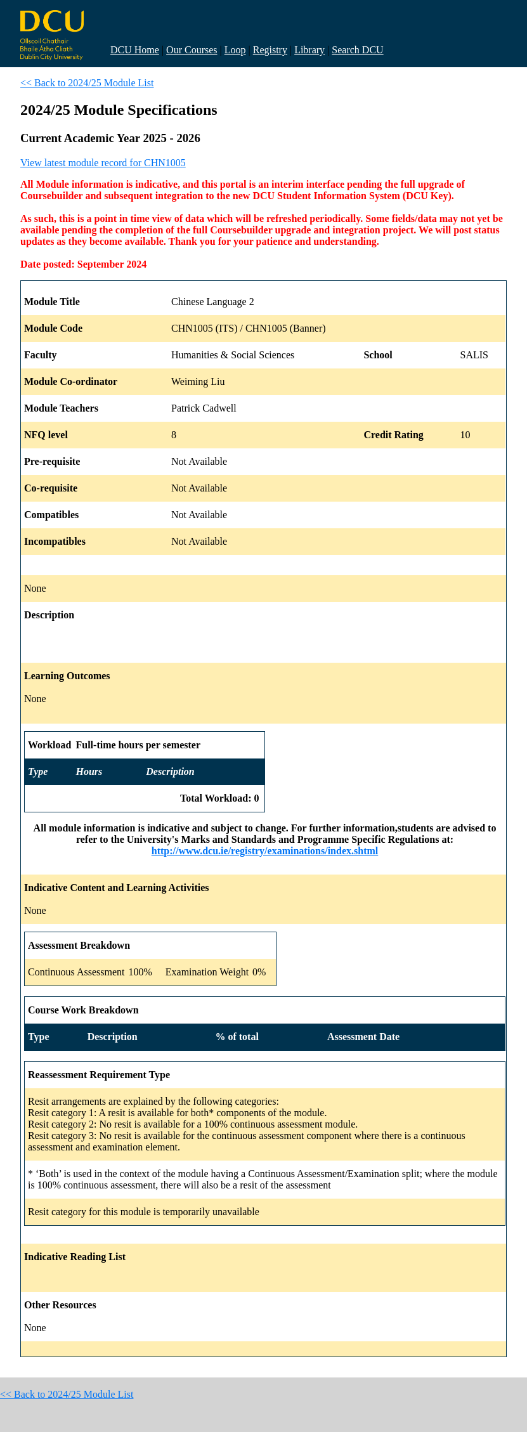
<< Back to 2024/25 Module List (86, 82)
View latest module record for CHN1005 (103, 162)
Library (309, 49)
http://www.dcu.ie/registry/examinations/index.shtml (265, 850)
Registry (270, 49)
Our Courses (191, 49)
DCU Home (134, 49)
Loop (235, 49)
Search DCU (357, 49)
